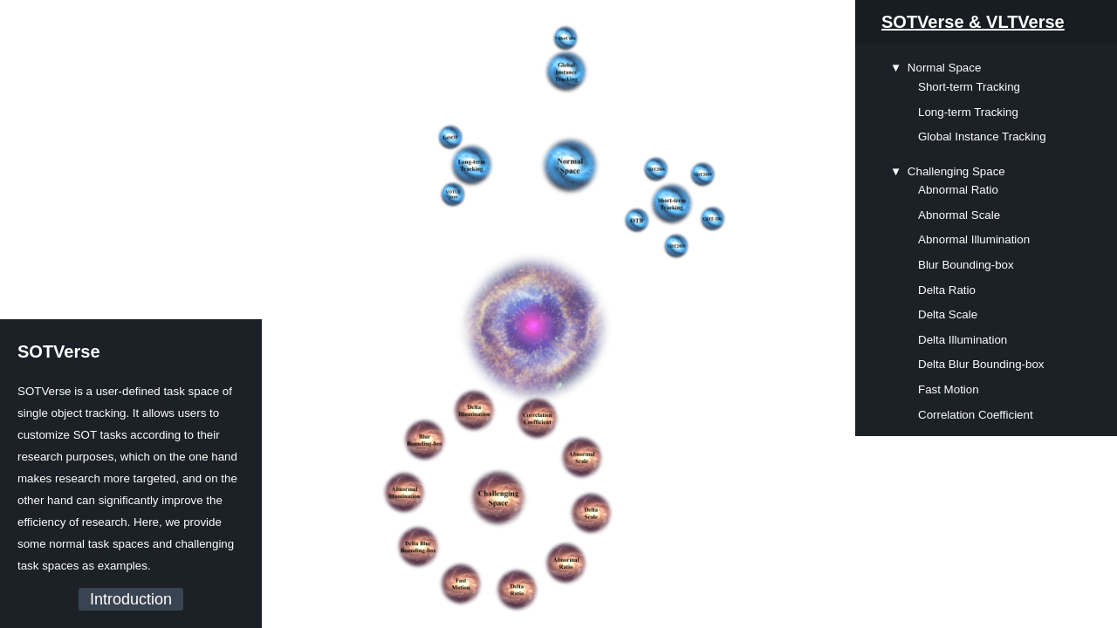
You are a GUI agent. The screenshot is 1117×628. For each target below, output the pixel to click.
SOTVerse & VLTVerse (973, 21)
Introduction (131, 599)
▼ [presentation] (895, 67)
